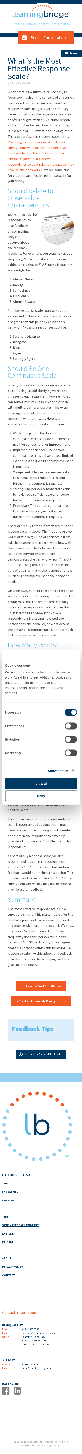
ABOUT (7, 1258)
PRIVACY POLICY (12, 1267)
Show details (58, 770)
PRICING (7, 1242)
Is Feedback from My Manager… (41, 1001)
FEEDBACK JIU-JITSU (16, 1175)
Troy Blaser (21, 82)
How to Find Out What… (41, 986)
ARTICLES (8, 1233)
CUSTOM (8, 1200)
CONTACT (8, 1275)
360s (5, 1183)
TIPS (5, 1216)
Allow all (41, 783)
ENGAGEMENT (11, 1192)
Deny (41, 796)
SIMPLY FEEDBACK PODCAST (20, 1225)
